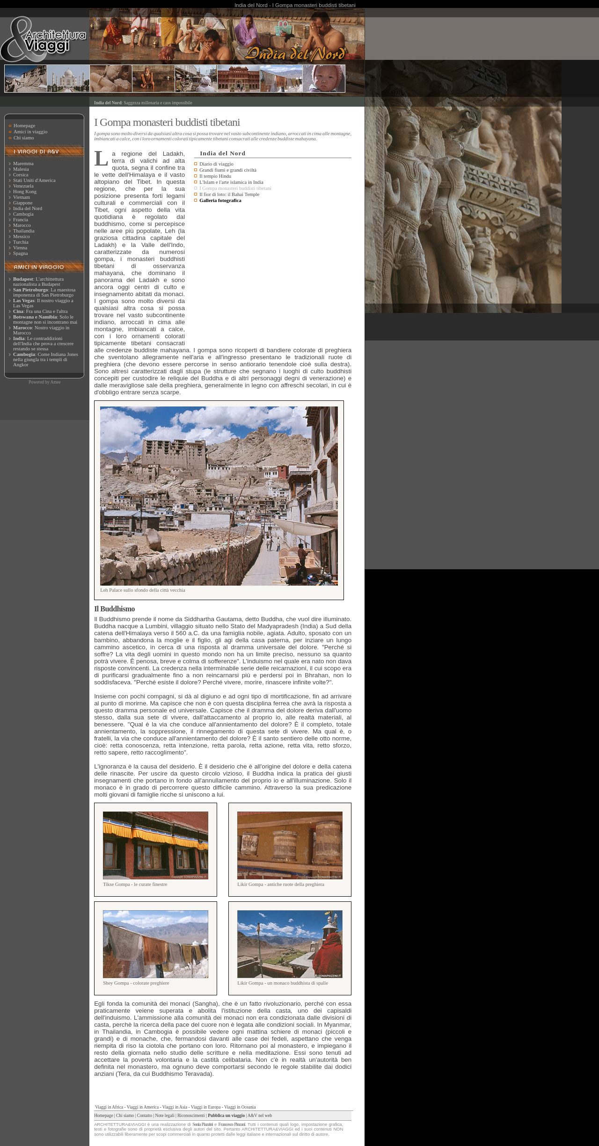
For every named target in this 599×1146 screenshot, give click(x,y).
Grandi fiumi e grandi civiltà (227, 170)
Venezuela (23, 186)
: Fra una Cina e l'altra (40, 311)
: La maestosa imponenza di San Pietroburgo (44, 292)
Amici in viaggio (30, 131)
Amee (55, 382)
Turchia (21, 242)
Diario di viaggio (216, 164)
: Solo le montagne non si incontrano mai (45, 319)
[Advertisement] (272, 275)
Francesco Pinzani (232, 1124)
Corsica (21, 174)
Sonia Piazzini (202, 1124)
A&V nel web (260, 1115)
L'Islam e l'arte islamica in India (231, 182)
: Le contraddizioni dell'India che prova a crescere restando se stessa (43, 343)
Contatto (144, 1115)
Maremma (23, 163)
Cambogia (23, 214)
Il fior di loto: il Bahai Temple (229, 194)
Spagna (20, 253)
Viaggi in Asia (174, 1107)
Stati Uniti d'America (34, 180)
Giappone (22, 202)
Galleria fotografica (220, 200)
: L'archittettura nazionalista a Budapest (38, 281)
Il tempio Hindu (215, 176)
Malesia (21, 169)
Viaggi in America (143, 1107)
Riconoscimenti (191, 1115)
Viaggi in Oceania (240, 1107)
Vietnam (21, 197)
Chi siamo (24, 137)
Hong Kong (25, 191)
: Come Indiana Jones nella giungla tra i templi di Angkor (45, 359)
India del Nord (27, 208)
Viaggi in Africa (109, 1107)
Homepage (24, 125)
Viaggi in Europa (206, 1107)
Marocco (22, 225)
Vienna (20, 247)
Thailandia (24, 230)
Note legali (164, 1115)
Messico (21, 236)
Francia (20, 219)
